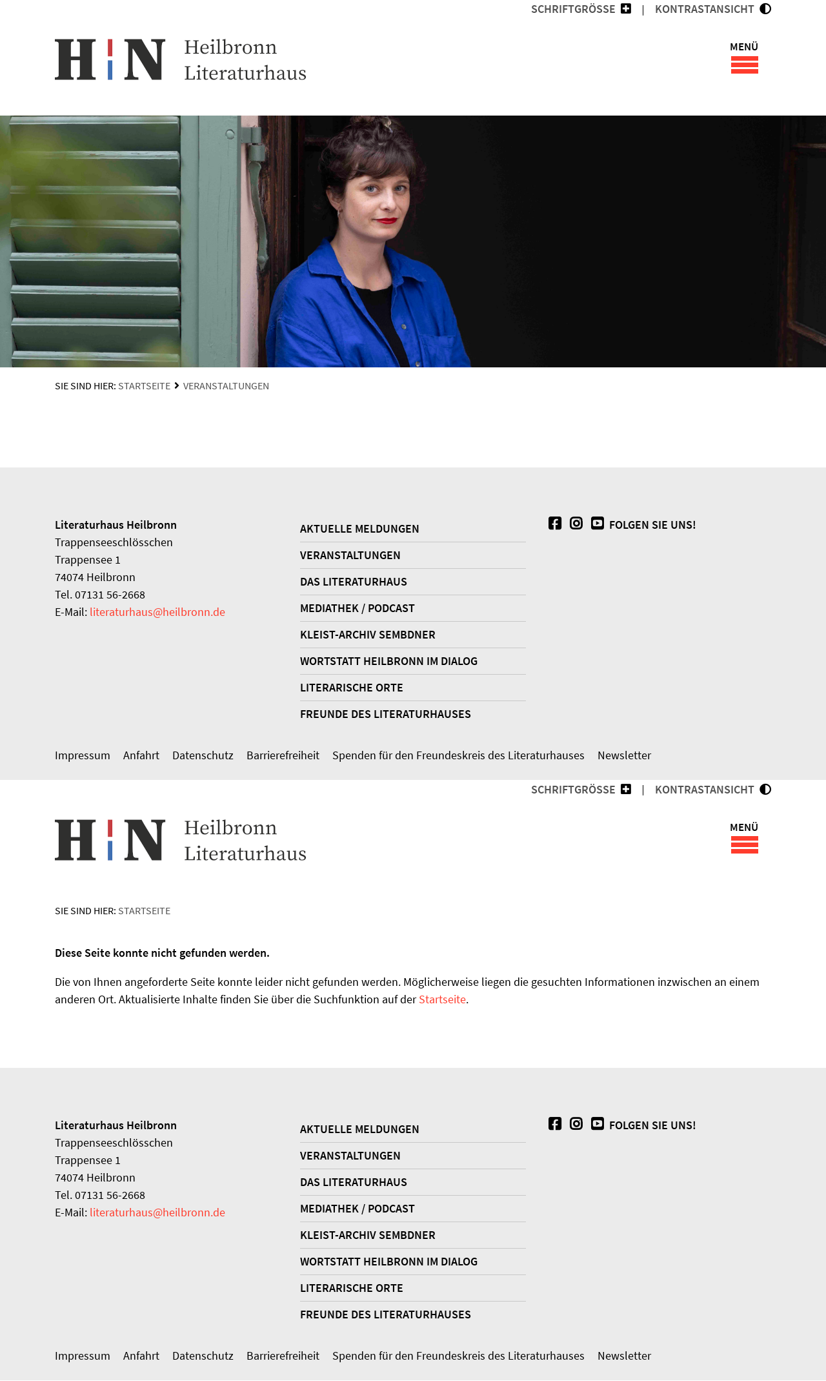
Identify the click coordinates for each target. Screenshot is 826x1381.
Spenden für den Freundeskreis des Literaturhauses (458, 755)
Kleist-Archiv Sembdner (368, 635)
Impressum (82, 755)
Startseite (144, 386)
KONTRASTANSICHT (707, 8)
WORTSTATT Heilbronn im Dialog (389, 661)
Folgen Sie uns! (642, 525)
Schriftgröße (573, 8)
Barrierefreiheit (283, 755)
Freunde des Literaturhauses (385, 714)
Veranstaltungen (226, 386)
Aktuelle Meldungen (359, 529)
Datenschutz (203, 755)
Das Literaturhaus (353, 582)
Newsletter (624, 755)
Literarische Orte (351, 687)
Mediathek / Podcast (357, 608)
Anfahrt (141, 755)
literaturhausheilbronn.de (157, 612)
